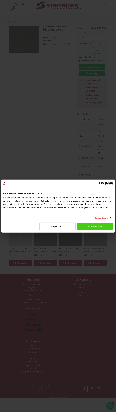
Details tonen (101, 218)
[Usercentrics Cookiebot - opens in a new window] (101, 183)
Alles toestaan (95, 226)
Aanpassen (58, 226)
